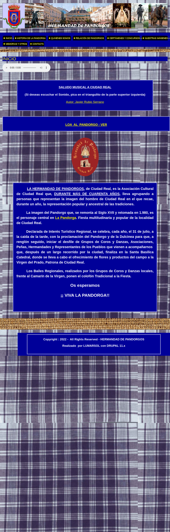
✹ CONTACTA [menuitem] (37, 44)
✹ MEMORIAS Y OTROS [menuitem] (15, 44)
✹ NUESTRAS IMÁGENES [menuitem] (155, 38)
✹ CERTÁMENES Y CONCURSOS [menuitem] (123, 38)
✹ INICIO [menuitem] (7, 38)
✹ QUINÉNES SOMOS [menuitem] (59, 38)
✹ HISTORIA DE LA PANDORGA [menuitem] (30, 38)
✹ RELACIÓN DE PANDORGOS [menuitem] (89, 38)
